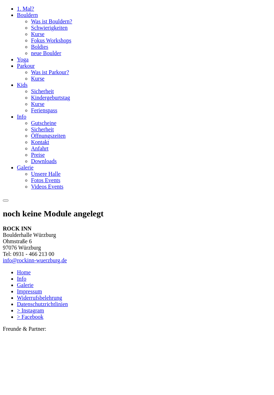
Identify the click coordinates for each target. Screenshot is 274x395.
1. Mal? (25, 9)
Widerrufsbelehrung (39, 298)
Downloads (44, 161)
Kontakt (40, 142)
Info (21, 117)
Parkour (26, 66)
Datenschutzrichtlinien (42, 304)
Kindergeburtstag (50, 98)
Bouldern (27, 15)
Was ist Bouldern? (51, 21)
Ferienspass (44, 110)
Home (24, 272)
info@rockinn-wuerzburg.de (35, 260)
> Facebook (30, 317)
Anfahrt (40, 148)
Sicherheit (42, 91)
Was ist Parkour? (50, 72)
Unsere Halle (46, 174)
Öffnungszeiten (48, 136)
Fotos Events (45, 180)
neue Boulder (46, 53)
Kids (22, 85)
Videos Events (47, 187)
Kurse (37, 34)
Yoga (23, 59)
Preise (38, 155)
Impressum (29, 291)
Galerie (25, 167)
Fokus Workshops (51, 40)
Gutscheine (43, 123)
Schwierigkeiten (49, 28)
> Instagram (30, 310)
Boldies (39, 47)
